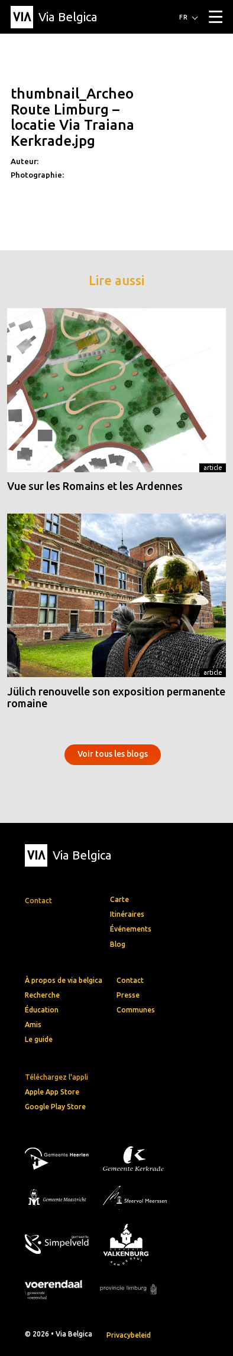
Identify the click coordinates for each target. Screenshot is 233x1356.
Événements (130, 929)
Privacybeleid (128, 1335)
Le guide (39, 1039)
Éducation (42, 1010)
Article (212, 467)
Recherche (42, 995)
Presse (128, 995)
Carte (119, 899)
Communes (136, 1010)
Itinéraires (127, 914)
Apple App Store (52, 1092)
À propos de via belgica (63, 980)
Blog (117, 944)
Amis (33, 1024)
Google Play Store (55, 1106)
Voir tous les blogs (112, 754)
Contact (130, 980)
